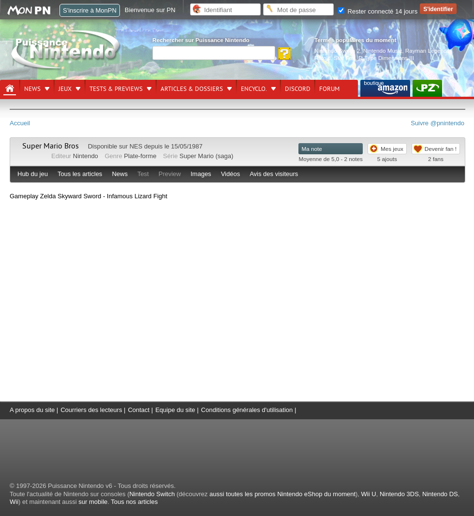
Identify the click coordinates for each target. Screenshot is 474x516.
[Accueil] (9, 88)
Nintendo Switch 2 (337, 50)
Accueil (20, 123)
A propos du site (32, 409)
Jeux (65, 89)
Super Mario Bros (50, 146)
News (32, 89)
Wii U (368, 494)
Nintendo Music (382, 50)
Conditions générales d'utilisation (247, 409)
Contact (138, 409)
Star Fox (344, 58)
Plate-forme (140, 156)
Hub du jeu (32, 173)
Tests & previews (116, 89)
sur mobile (92, 501)
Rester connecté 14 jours (377, 11)
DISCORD (298, 89)
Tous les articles (80, 173)
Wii (14, 501)
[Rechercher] (213, 53)
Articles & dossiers (192, 89)
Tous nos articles (134, 501)
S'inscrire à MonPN (90, 10)
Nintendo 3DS (399, 494)
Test (143, 173)
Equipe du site (175, 409)
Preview (170, 173)
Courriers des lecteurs (91, 409)
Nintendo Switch (152, 494)
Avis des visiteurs (274, 173)
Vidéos (230, 173)
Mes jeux (392, 149)
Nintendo (85, 156)
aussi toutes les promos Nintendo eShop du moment (282, 494)
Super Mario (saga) (206, 156)
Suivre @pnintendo (437, 123)
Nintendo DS (440, 494)
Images (201, 173)
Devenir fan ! (441, 149)
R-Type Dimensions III (386, 58)
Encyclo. (254, 89)
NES (136, 146)
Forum (329, 89)
